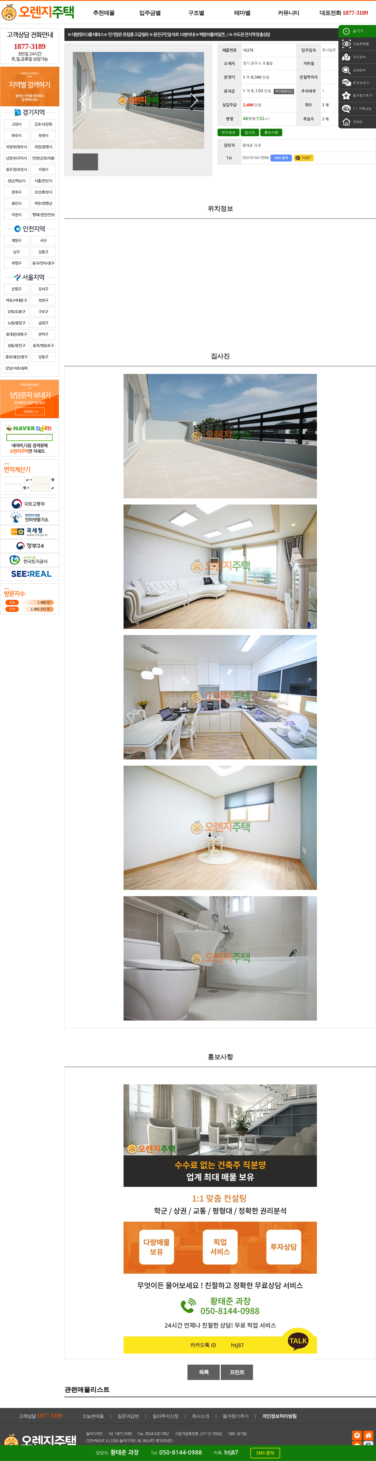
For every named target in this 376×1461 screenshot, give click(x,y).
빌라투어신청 (165, 1416)
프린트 (237, 1372)
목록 (204, 1372)
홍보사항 (271, 132)
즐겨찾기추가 (356, 95)
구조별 (196, 13)
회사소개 (200, 1416)
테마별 (242, 13)
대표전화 (344, 12)
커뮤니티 (288, 13)
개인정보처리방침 (279, 1416)
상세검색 (353, 70)
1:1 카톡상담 (356, 109)
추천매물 (103, 13)
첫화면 (352, 122)
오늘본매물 (355, 44)
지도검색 (353, 57)
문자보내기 (355, 83)
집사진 (250, 132)
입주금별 (150, 13)
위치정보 (229, 132)
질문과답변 (128, 1416)
